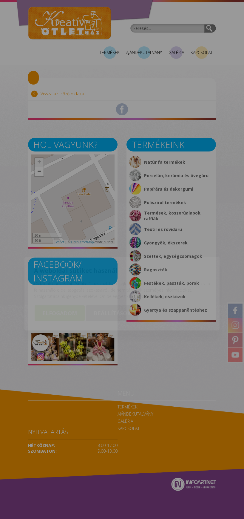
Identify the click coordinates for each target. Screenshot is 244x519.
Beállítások (112, 279)
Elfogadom (59, 279)
